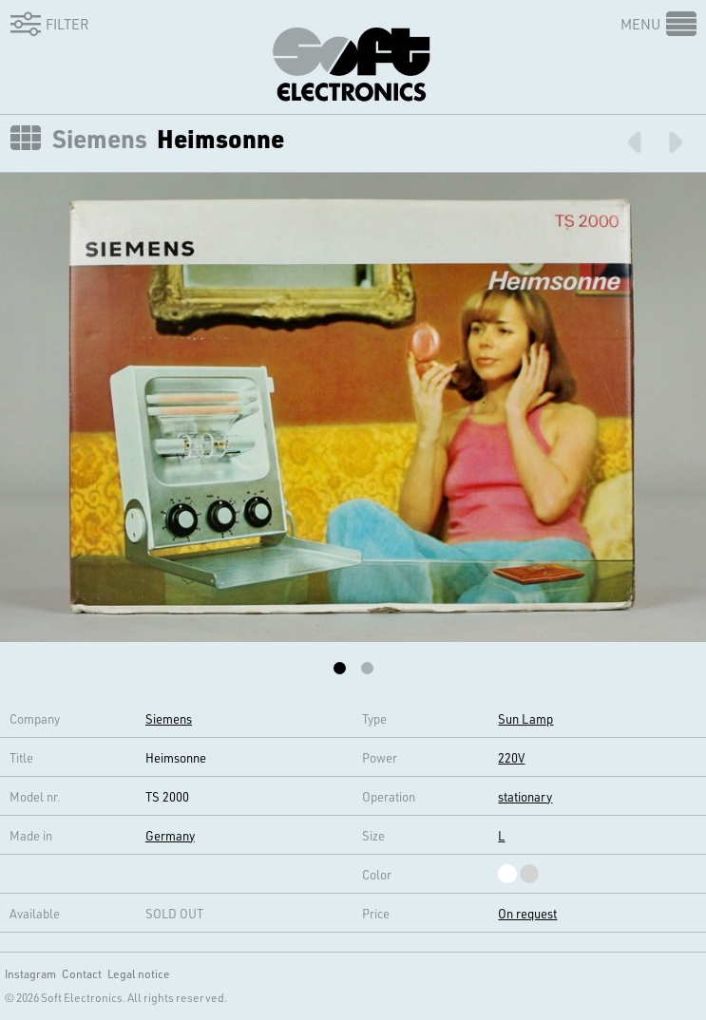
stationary (525, 796)
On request (527, 913)
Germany (170, 835)
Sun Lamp (525, 718)
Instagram (30, 973)
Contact (82, 973)
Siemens (99, 139)
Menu (640, 23)
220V (511, 757)
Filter (47, 23)
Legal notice (138, 973)
